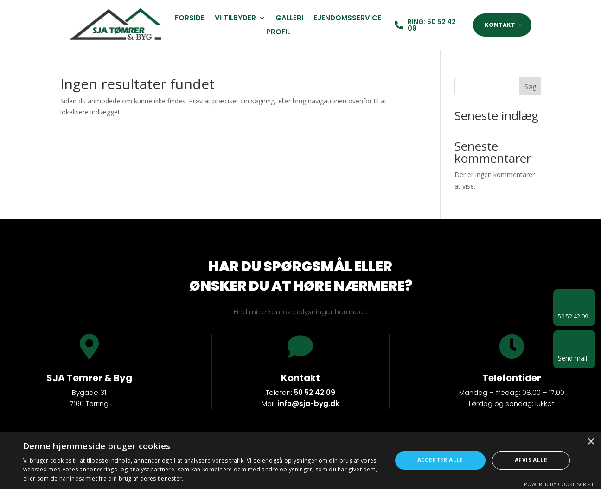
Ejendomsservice (347, 19)
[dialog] (300, 460)
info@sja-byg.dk (308, 403)
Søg (530, 86)
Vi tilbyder (235, 19)
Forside (190, 19)
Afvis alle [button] (531, 460)
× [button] (590, 441)
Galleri (289, 19)
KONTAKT (500, 25)
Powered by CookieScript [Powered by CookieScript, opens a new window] (559, 484)
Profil (278, 33)
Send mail (572, 358)
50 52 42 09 (314, 392)
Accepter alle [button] (440, 460)
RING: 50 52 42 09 (432, 25)
